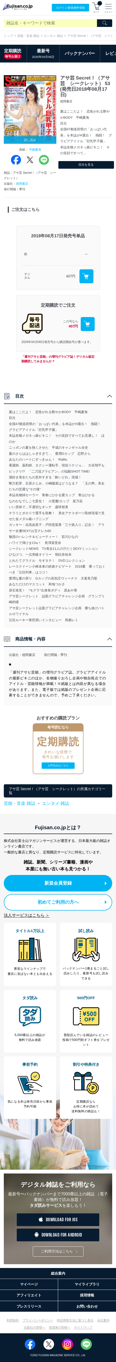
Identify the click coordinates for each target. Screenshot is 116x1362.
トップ (8, 36)
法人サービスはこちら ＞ (26, 915)
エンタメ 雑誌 (53, 36)
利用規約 (13, 1320)
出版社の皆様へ (34, 1327)
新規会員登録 (75, 883)
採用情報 (87, 1295)
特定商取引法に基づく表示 (75, 1320)
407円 (70, 276)
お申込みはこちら (58, 765)
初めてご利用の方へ (72, 902)
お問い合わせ (87, 1306)
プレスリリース (28, 1306)
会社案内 (103, 1320)
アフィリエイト (28, 1295)
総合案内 (58, 1273)
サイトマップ (83, 1327)
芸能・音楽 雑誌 (28, 36)
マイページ (29, 1284)
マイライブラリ (87, 1284)
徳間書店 (22, 183)
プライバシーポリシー (38, 1320)
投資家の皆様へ (59, 1327)
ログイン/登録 (70, 7)
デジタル (27, 276)
